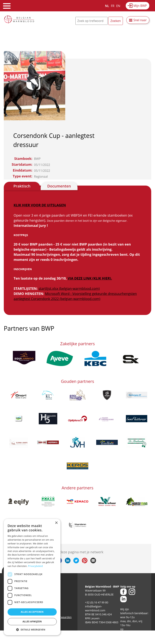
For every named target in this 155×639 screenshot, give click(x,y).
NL (107, 6)
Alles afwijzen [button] (32, 621)
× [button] (56, 523)
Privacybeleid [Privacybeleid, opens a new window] (35, 566)
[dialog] (32, 577)
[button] (32, 629)
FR (112, 6)
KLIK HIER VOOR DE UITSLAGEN (40, 205)
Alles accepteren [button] (32, 611)
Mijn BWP (140, 6)
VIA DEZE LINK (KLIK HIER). (90, 278)
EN (118, 6)
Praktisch (21, 186)
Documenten (59, 186)
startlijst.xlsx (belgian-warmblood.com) (69, 288)
